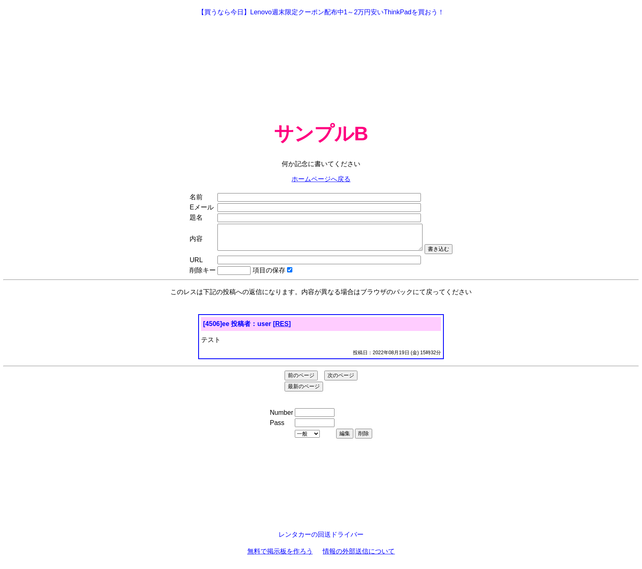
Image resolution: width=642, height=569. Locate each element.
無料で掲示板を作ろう (280, 556)
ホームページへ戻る (321, 178)
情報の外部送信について (359, 556)
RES (282, 328)
